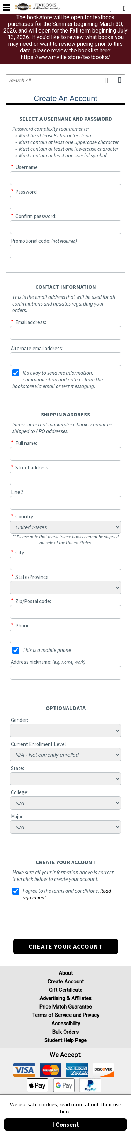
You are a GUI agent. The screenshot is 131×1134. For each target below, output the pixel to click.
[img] (24, 1070)
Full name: (26, 443)
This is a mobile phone (47, 650)
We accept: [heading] (65, 1055)
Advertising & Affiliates (65, 998)
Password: (26, 191)
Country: (24, 516)
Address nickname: (48, 662)
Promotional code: (44, 240)
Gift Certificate (65, 990)
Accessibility (65, 1023)
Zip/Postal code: (33, 601)
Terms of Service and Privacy (65, 1015)
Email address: (30, 322)
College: (19, 792)
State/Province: (32, 577)
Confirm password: (35, 216)
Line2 (17, 492)
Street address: (32, 467)
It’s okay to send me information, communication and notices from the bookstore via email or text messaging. (57, 379)
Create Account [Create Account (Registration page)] (66, 981)
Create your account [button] (65, 946)
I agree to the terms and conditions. (61, 891)
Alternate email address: (37, 348)
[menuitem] (110, 7)
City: (20, 552)
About (66, 973)
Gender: (19, 720)
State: (17, 768)
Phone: (23, 625)
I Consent (65, 1124)
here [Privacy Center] (65, 1111)
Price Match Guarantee (65, 1007)
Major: (17, 816)
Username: (27, 167)
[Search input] (65, 79)
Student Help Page (65, 1040)
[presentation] (66, 925)
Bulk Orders (65, 1032)
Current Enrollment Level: (39, 744)
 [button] (6, 7)
